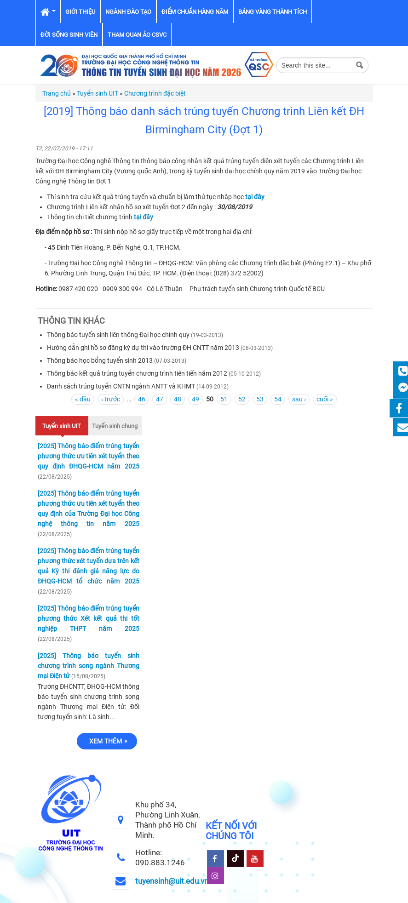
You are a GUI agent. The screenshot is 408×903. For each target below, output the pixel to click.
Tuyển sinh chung (115, 426)
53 (260, 399)
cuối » (324, 399)
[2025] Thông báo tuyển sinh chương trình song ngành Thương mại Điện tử (88, 666)
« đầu (83, 399)
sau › (299, 399)
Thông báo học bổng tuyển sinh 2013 (100, 360)
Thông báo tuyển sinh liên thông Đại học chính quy (118, 334)
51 (224, 399)
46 (141, 399)
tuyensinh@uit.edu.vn (171, 881)
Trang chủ (56, 93)
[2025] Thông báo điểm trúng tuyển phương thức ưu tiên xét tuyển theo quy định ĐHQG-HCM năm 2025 (88, 456)
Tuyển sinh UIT (97, 93)
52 (242, 399)
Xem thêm (105, 741)
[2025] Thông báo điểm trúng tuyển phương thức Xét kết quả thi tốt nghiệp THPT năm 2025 (88, 618)
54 (278, 399)
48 (177, 399)
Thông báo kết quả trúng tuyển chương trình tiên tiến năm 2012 (137, 373)
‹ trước (110, 399)
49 (195, 399)
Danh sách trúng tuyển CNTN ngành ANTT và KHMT (121, 386)
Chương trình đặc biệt (155, 93)
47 (159, 399)
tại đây (254, 196)
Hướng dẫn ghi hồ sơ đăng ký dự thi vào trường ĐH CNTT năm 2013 (143, 347)
